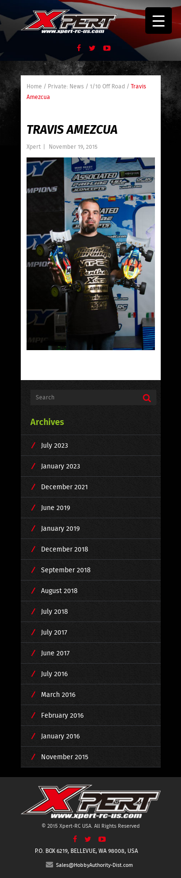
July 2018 (54, 611)
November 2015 (64, 757)
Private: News (66, 86)
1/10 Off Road (107, 86)
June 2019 (55, 507)
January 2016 (60, 736)
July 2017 (54, 632)
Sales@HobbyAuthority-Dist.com (89, 865)
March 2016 (58, 694)
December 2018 (64, 549)
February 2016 (62, 715)
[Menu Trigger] (158, 20)
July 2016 (54, 674)
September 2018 (66, 570)
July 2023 (54, 445)
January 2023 (60, 466)
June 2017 (55, 653)
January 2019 (60, 528)
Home (34, 86)
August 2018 (59, 590)
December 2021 (64, 487)
